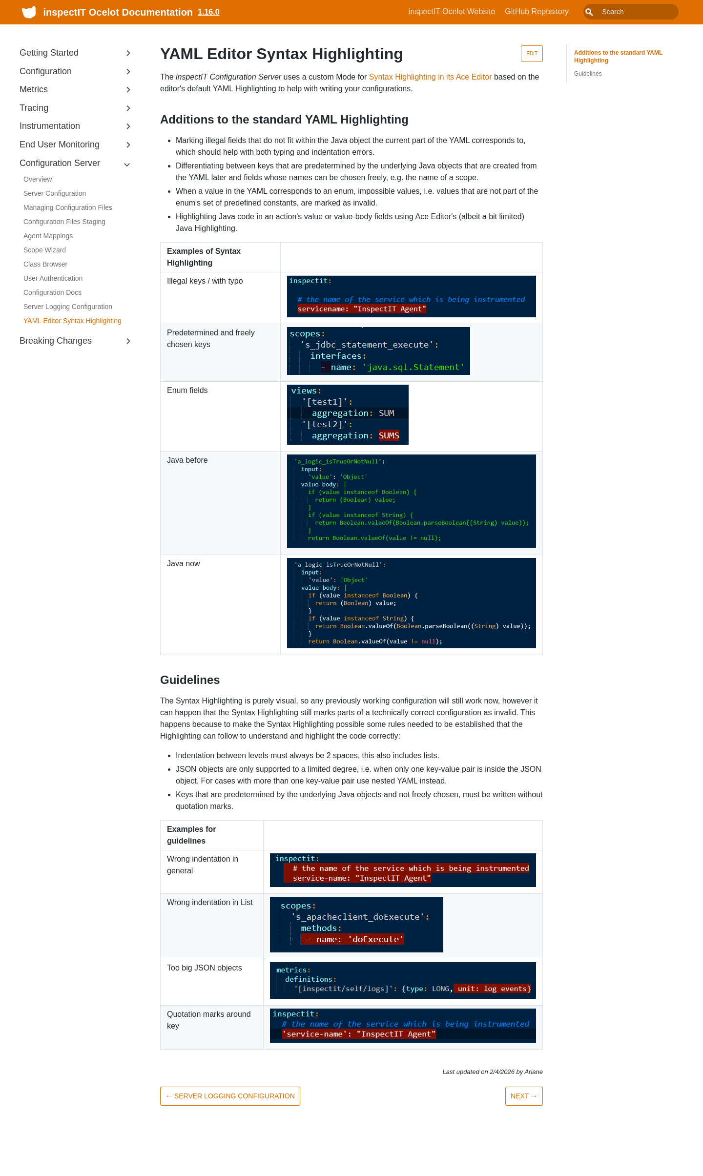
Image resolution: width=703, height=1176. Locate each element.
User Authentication (53, 278)
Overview (37, 179)
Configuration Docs (52, 292)
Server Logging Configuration (67, 306)
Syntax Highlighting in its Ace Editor (430, 77)
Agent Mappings (48, 236)
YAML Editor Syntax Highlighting (72, 321)
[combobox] (641, 12)
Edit (532, 53)
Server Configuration (54, 193)
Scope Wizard (44, 250)
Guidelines (588, 73)
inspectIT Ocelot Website (474, 11)
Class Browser (45, 264)
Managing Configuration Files (67, 207)
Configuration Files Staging (64, 222)
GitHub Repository (559, 11)
